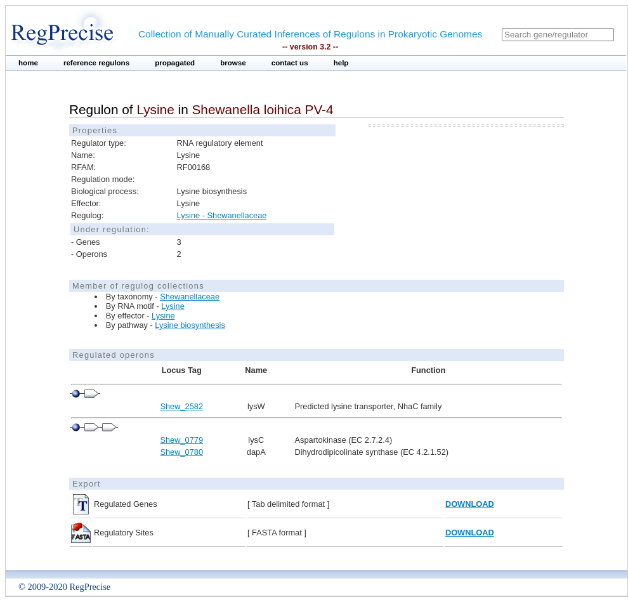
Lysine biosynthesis (190, 325)
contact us (289, 63)
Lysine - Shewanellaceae (222, 215)
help (341, 63)
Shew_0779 (181, 440)
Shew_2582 (181, 406)
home (28, 63)
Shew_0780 (181, 452)
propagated (175, 63)
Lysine (173, 306)
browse (233, 63)
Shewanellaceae (189, 296)
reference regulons (96, 63)
